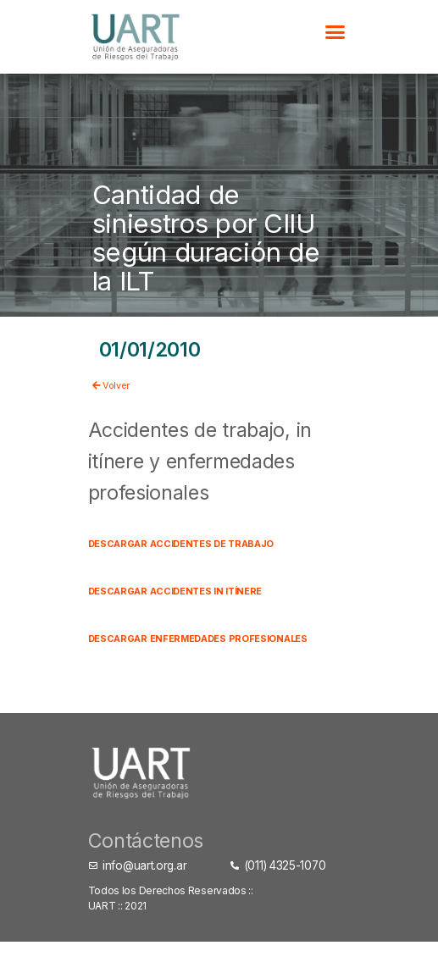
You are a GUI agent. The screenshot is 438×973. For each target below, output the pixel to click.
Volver (123, 382)
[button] (334, 32)
